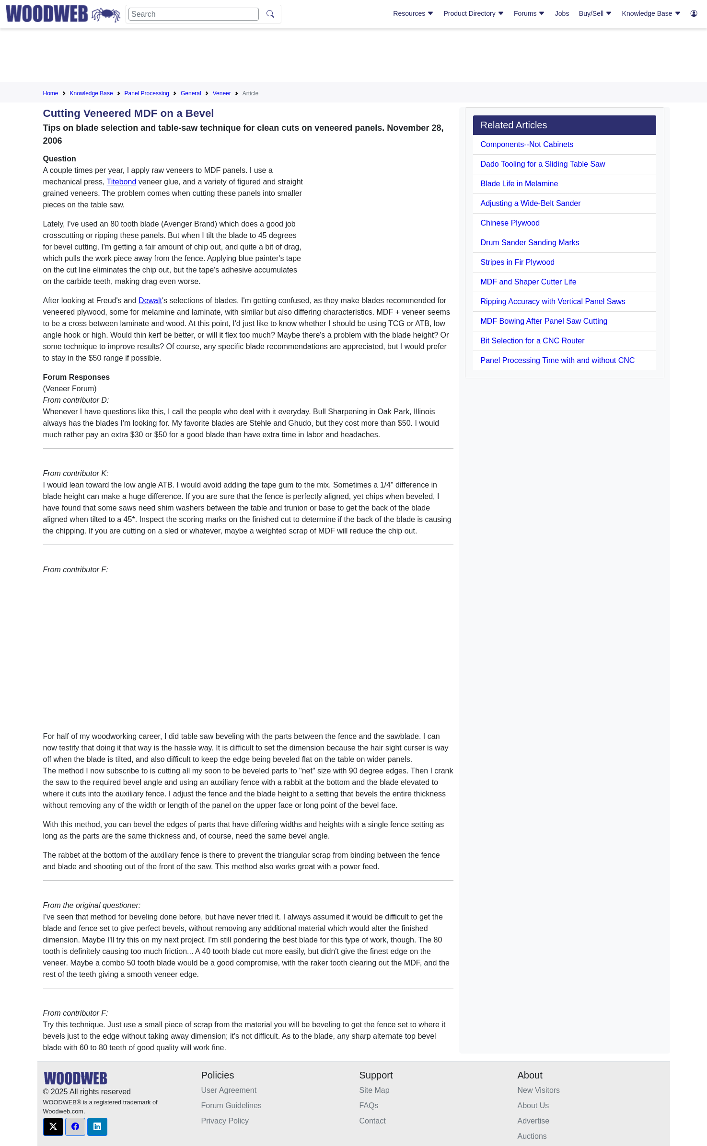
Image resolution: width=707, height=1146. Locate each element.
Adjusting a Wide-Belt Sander (531, 203)
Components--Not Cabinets (527, 144)
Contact (372, 1121)
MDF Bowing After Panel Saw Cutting (544, 321)
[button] (53, 1127)
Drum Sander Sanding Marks (530, 242)
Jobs (562, 13)
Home (50, 93)
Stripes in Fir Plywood (518, 262)
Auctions (532, 1136)
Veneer (222, 93)
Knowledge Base (651, 13)
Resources (413, 13)
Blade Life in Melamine (519, 184)
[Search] (193, 14)
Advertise (534, 1121)
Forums (529, 13)
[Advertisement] (353, 57)
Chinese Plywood (510, 223)
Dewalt (150, 300)
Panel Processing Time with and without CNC (558, 360)
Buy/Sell (595, 13)
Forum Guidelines (231, 1105)
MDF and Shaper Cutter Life (529, 282)
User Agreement (229, 1090)
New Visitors (539, 1090)
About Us (533, 1105)
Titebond (122, 182)
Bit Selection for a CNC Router (533, 341)
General (191, 93)
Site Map (374, 1090)
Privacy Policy (225, 1121)
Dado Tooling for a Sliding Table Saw (543, 164)
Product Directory (474, 13)
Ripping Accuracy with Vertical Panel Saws (553, 301)
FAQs (369, 1105)
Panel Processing (147, 93)
